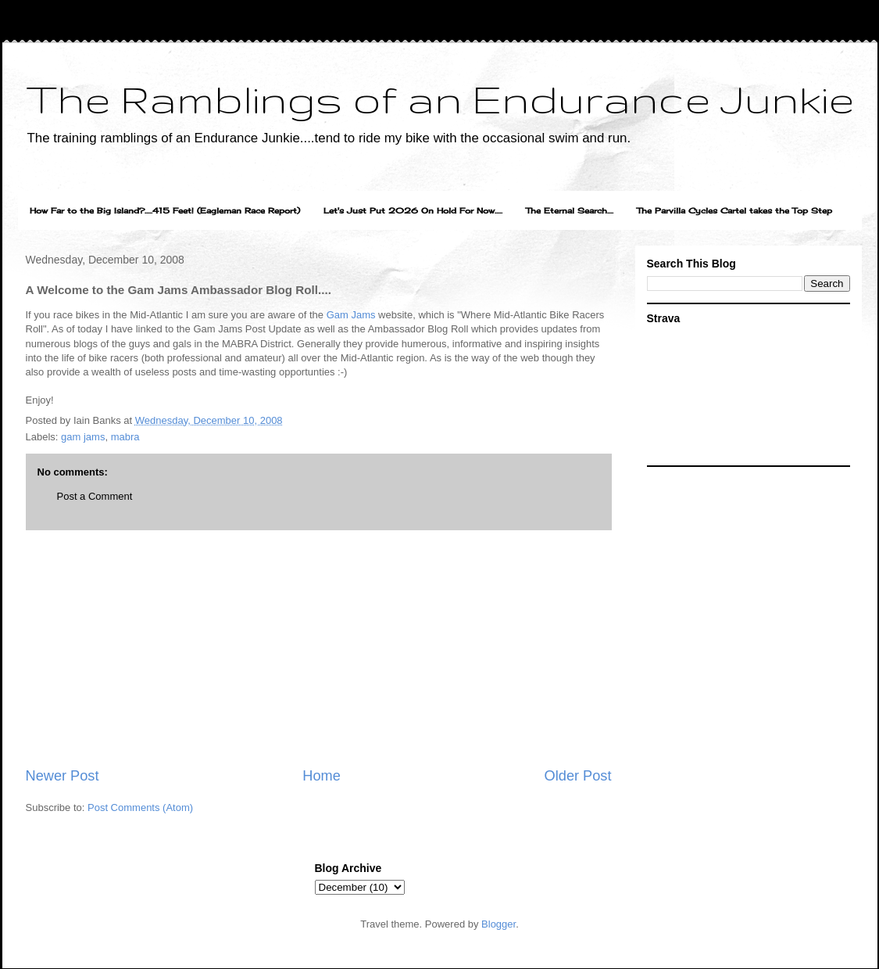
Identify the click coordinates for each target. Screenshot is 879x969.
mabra (125, 437)
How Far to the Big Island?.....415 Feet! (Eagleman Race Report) (165, 210)
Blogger (498, 924)
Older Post (578, 776)
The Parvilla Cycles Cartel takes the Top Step (734, 210)
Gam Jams (351, 315)
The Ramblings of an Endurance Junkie (440, 98)
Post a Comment (95, 496)
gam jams (83, 437)
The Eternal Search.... (569, 210)
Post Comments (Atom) (140, 807)
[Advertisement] (319, 648)
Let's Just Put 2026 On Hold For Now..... (412, 210)
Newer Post (62, 776)
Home (321, 776)
